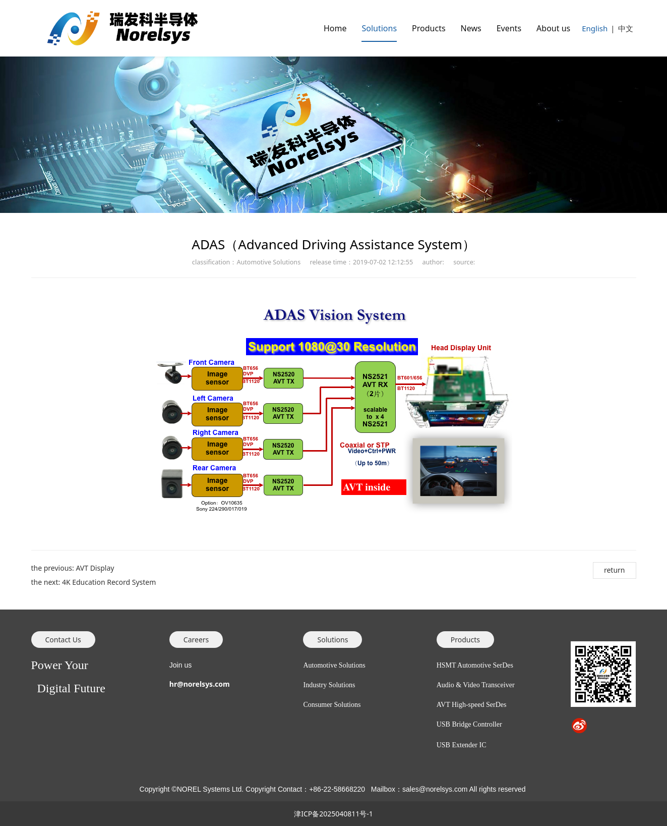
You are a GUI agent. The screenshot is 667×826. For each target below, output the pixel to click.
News (471, 28)
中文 (625, 28)
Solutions (379, 28)
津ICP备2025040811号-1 (333, 813)
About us (553, 28)
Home (335, 28)
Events (509, 28)
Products (429, 28)
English (595, 28)
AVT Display (95, 568)
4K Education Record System (109, 582)
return (614, 570)
